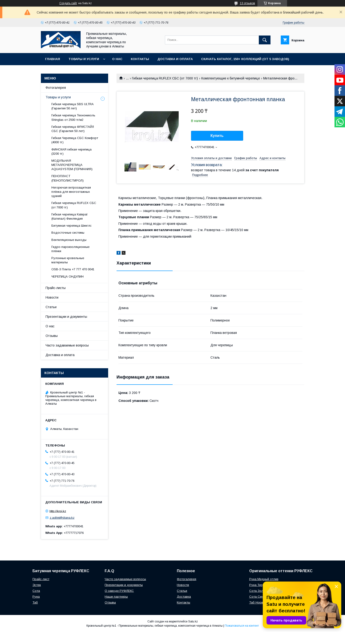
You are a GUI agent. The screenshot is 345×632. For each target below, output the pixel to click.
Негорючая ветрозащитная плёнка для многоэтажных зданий (71, 192)
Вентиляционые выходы (68, 240)
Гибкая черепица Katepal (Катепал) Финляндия (69, 216)
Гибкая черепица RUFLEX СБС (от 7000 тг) (165, 78)
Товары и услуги (83, 59)
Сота (36, 591)
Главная (52, 59)
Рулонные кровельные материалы (67, 260)
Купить (217, 136)
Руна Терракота (261, 585)
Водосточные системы (67, 232)
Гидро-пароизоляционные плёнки (70, 249)
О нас (117, 59)
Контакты (140, 59)
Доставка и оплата (175, 59)
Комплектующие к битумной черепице (230, 78)
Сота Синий (258, 596)
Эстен (36, 585)
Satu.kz (193, 621)
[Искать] (264, 40)
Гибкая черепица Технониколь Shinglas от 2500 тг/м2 (73, 117)
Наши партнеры (116, 596)
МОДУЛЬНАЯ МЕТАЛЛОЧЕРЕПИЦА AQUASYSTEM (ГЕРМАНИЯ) (71, 165)
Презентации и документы (66, 316)
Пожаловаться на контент (242, 625)
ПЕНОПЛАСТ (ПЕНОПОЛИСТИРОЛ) (67, 178)
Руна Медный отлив (263, 579)
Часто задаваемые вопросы (67, 345)
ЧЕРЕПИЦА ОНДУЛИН (67, 276)
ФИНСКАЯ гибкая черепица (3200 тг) (71, 151)
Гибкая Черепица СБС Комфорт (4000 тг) (74, 140)
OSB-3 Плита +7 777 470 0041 (72, 269)
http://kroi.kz (58, 511)
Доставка (184, 596)
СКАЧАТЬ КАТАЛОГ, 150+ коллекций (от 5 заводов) (245, 59)
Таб (35, 602)
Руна (36, 596)
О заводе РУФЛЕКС (119, 591)
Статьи (51, 307)
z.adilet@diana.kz (62, 517)
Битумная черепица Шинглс (71, 225)
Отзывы (52, 336)
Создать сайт (68, 3)
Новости (52, 297)
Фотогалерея (56, 87)
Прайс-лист (40, 579)
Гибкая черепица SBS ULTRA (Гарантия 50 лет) (72, 106)
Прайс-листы (56, 288)
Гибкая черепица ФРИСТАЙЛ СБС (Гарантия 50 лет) (72, 129)
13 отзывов (247, 3)
